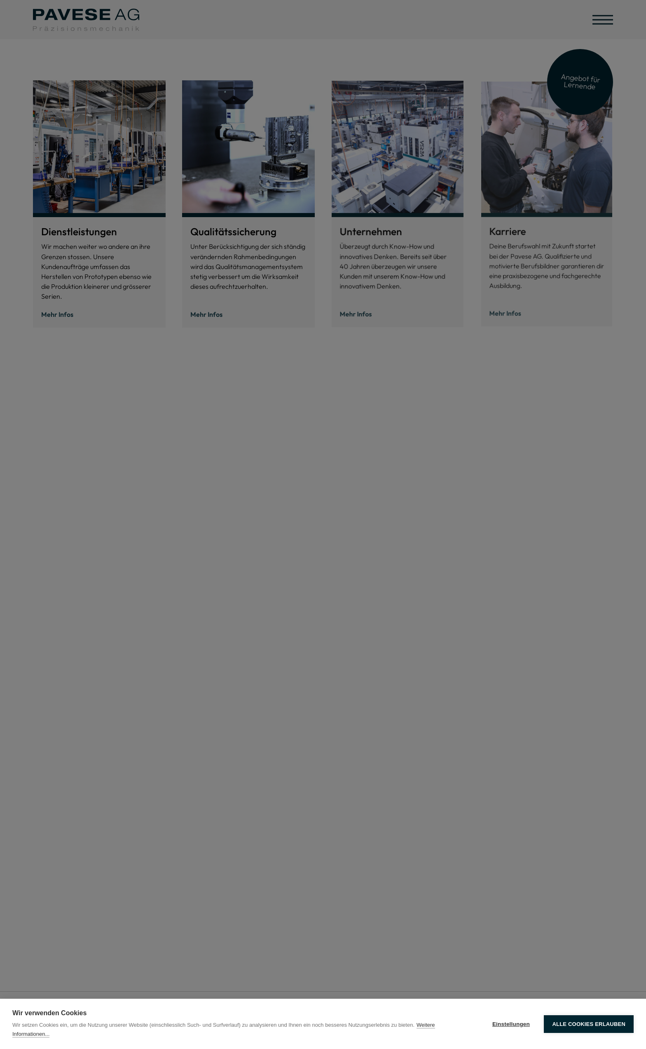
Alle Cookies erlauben (588, 1024)
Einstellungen (511, 1024)
